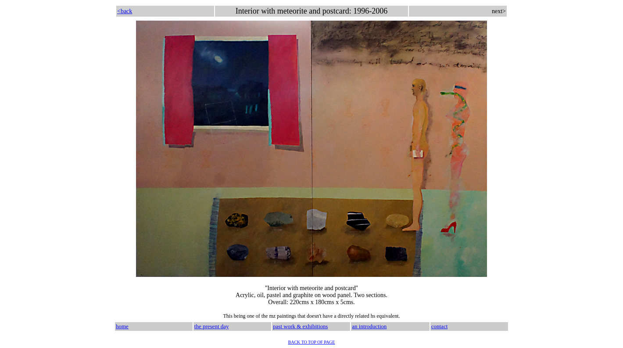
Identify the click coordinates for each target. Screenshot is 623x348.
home (122, 326)
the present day (211, 326)
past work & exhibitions (300, 326)
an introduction (369, 326)
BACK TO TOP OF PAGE (311, 342)
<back (124, 11)
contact (439, 326)
